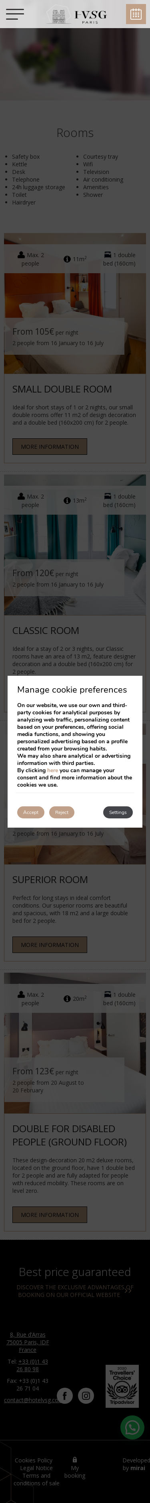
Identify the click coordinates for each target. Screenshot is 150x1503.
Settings (118, 812)
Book (136, 14)
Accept (30, 812)
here (52, 770)
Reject (61, 812)
